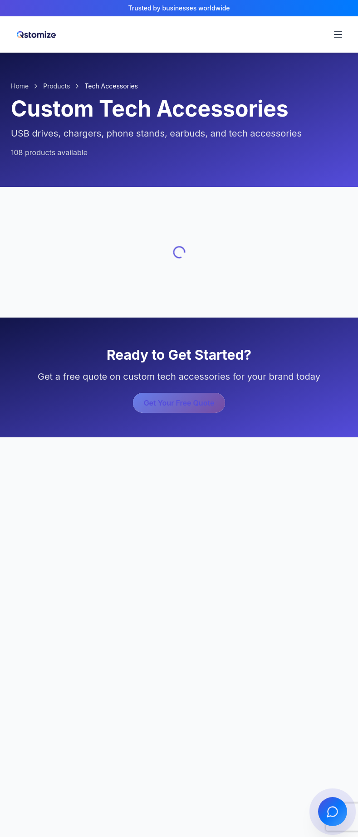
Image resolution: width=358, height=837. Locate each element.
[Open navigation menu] (338, 34)
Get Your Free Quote (179, 402)
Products (56, 86)
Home (20, 86)
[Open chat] (332, 811)
